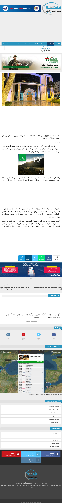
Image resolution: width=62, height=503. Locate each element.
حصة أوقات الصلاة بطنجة (55, 406)
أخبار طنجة (51, 43)
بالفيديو (25, 43)
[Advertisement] (31, 27)
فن (20, 43)
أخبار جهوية (43, 43)
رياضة (30, 43)
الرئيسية (57, 43)
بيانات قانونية (56, 436)
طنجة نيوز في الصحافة (54, 440)
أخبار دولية (15, 43)
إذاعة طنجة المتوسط (54, 422)
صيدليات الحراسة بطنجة (55, 409)
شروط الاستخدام (55, 433)
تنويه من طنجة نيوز (55, 443)
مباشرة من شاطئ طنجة (55, 419)
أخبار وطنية (36, 43)
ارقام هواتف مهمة (56, 416)
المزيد (10, 43)
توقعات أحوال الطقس (54, 412)
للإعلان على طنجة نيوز (54, 446)
